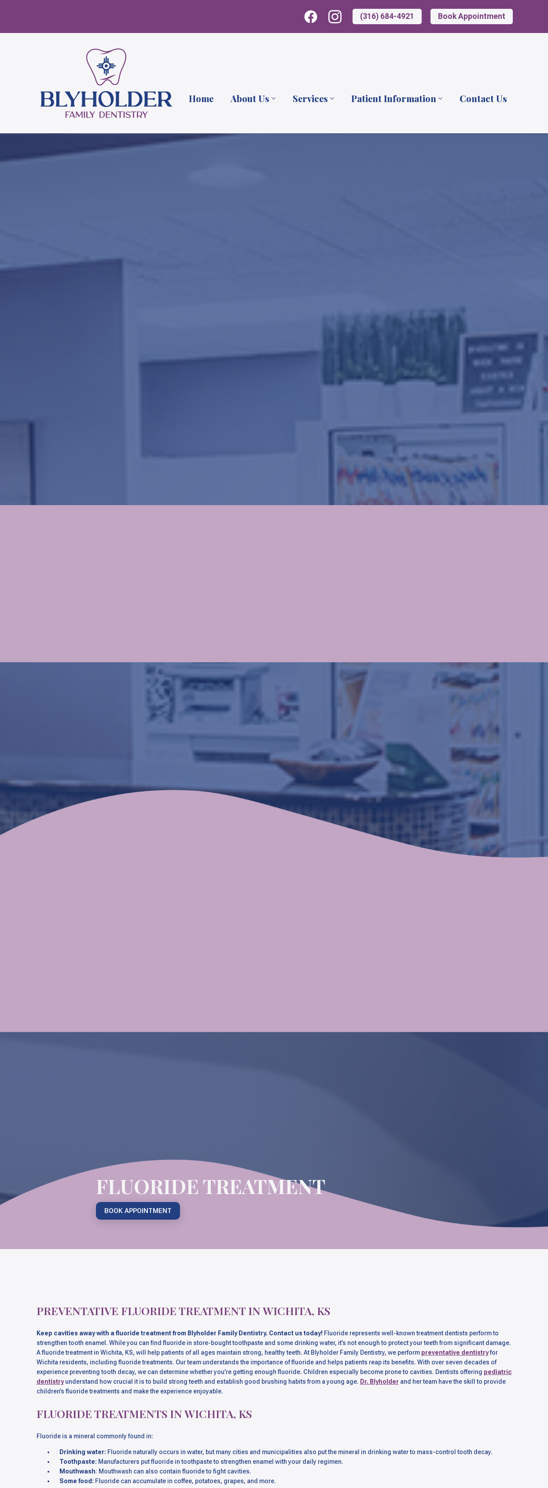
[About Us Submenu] (272, 98)
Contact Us (483, 98)
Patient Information (393, 98)
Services (310, 98)
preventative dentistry (455, 1352)
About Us (250, 98)
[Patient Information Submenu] (439, 98)
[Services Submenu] (331, 98)
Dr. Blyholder (379, 1381)
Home (201, 98)
